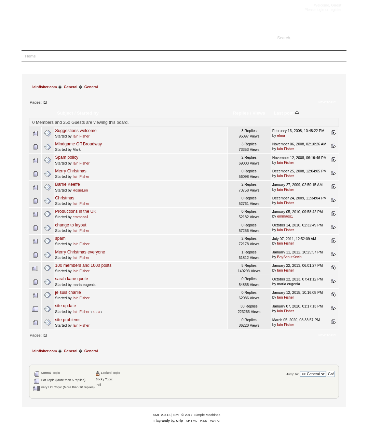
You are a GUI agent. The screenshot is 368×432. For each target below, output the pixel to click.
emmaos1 (81, 217)
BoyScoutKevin (289, 257)
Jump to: (292, 374)
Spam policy (66, 157)
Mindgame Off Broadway (78, 144)
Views (259, 113)
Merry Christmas (70, 171)
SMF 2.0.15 (162, 415)
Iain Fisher (81, 136)
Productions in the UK (75, 211)
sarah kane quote (71, 278)
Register (105, 56)
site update (65, 305)
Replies (241, 113)
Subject (65, 113)
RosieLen (80, 190)
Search (66, 56)
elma (281, 135)
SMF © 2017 (182, 415)
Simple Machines (207, 415)
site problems (67, 319)
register (335, 10)
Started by (88, 113)
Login (85, 56)
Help (48, 56)
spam (60, 238)
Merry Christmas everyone (80, 252)
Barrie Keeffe (67, 184)
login (320, 10)
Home (30, 56)
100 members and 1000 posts (83, 265)
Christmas (64, 198)
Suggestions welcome (75, 130)
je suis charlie (68, 292)
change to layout (70, 225)
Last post (286, 113)
